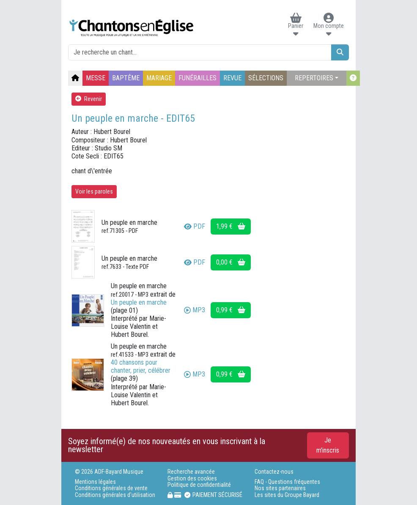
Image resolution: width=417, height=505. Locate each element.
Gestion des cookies (192, 478)
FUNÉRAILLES (197, 78)
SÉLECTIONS (265, 78)
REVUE (232, 78)
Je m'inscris (327, 445)
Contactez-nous (274, 472)
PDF (194, 226)
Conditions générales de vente (111, 488)
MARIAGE (159, 78)
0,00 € (230, 262)
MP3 (194, 310)
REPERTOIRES (314, 78)
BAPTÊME (126, 78)
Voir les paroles (94, 191)
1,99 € (230, 226)
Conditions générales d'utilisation (115, 495)
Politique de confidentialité (199, 485)
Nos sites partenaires (280, 488)
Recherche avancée (191, 472)
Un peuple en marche (139, 302)
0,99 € (230, 310)
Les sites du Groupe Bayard (287, 495)
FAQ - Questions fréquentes (287, 482)
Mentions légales (95, 482)
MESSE (95, 78)
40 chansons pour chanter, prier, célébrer (140, 366)
